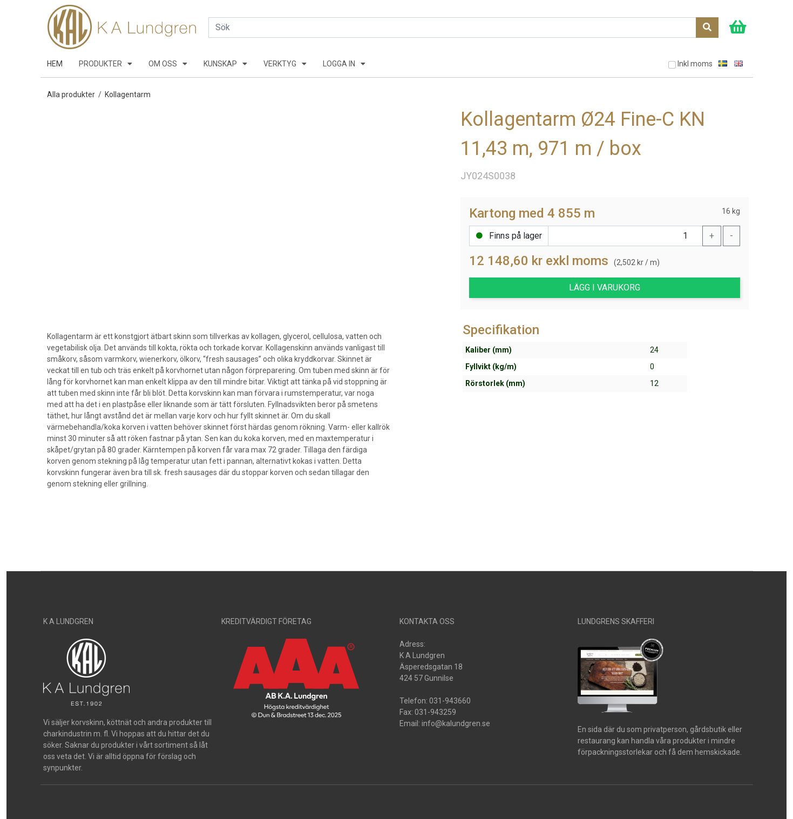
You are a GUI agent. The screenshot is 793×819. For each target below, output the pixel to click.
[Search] (452, 27)
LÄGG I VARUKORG (604, 287)
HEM (55, 63)
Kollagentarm (128, 94)
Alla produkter (71, 94)
